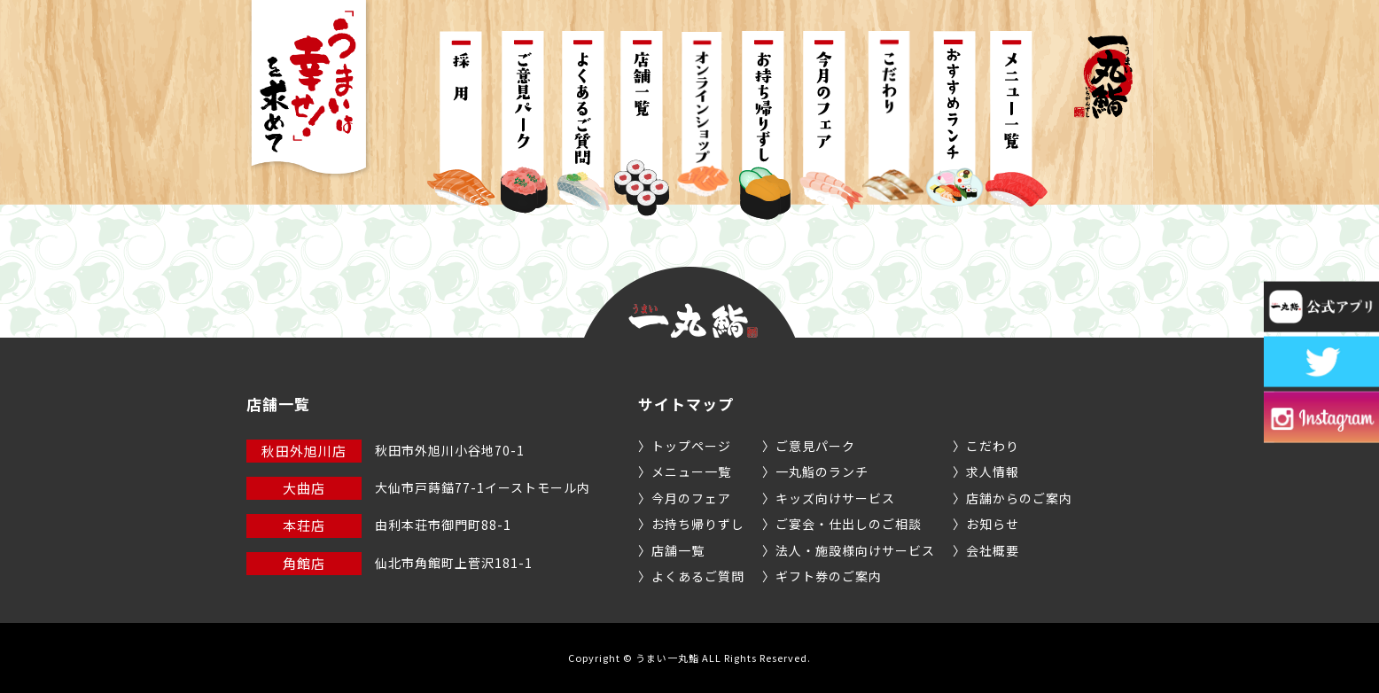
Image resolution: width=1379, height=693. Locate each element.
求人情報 (992, 471)
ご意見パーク (815, 446)
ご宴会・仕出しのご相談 (848, 524)
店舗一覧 (678, 550)
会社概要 (992, 550)
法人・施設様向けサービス (855, 550)
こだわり (992, 446)
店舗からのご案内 (1019, 498)
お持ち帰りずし (697, 524)
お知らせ (992, 524)
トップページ (691, 446)
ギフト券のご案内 (828, 576)
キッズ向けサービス (835, 498)
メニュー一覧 (691, 471)
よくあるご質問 (697, 576)
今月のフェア (691, 498)
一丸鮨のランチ (822, 471)
